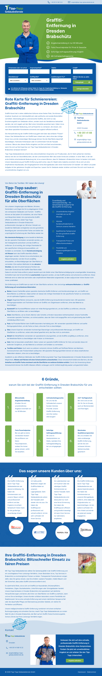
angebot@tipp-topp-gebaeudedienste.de (82, 2)
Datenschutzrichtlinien (46, 90)
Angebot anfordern (67, 259)
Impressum (82, 672)
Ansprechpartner (36, 68)
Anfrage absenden (83, 89)
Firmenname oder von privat (17, 68)
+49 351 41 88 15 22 (56, 2)
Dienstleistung (13, 77)
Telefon (53, 68)
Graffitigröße (34, 77)
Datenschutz (91, 672)
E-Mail (75, 68)
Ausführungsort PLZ (58, 77)
